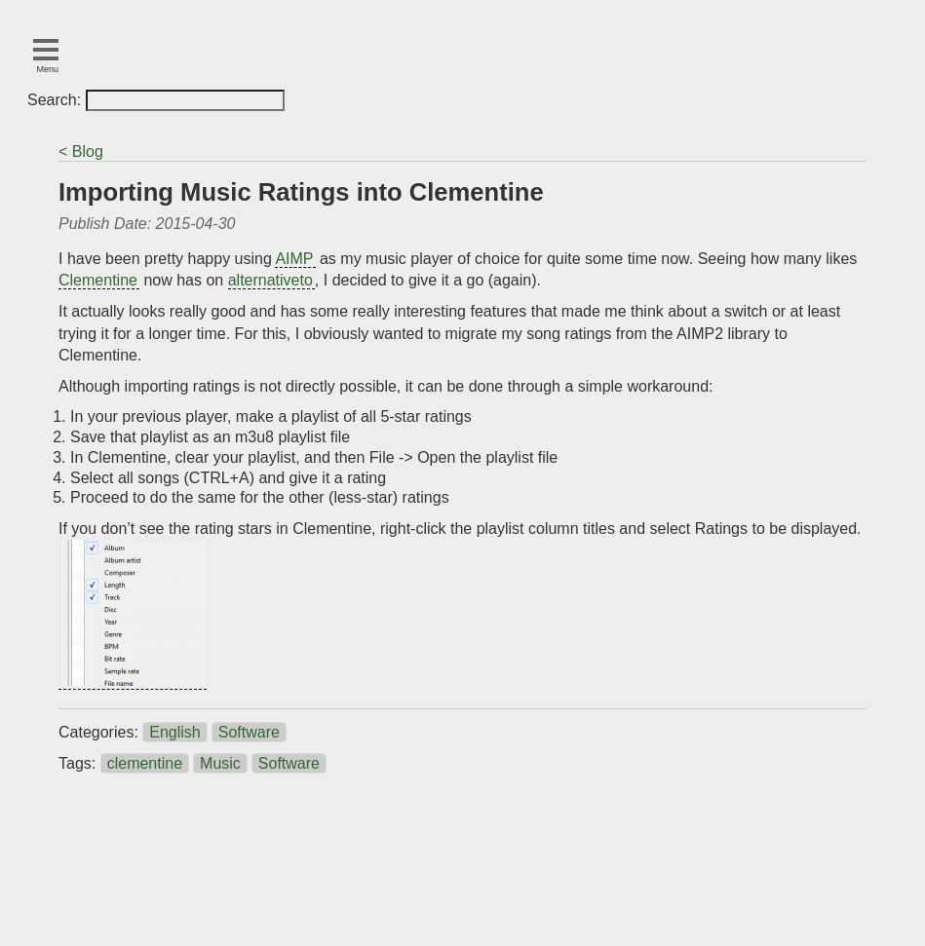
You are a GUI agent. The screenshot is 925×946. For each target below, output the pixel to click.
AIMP (294, 258)
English (174, 732)
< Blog (80, 151)
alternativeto (270, 280)
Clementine (97, 280)
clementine (144, 763)
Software (249, 732)
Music (220, 763)
